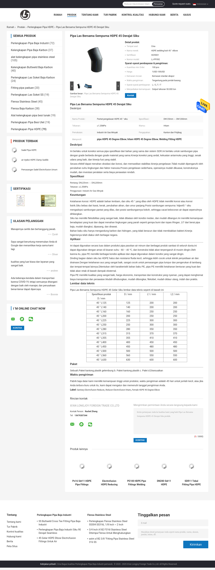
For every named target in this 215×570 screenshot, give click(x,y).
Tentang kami (89, 14)
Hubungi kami (157, 14)
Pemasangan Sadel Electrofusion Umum (39, 170)
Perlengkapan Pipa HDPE (41, 27)
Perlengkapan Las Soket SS (27, 94)
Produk (71, 14)
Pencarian (158, 4)
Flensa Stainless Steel (24, 101)
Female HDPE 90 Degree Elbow (146, 390)
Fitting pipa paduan (22, 87)
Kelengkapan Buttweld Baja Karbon (32, 67)
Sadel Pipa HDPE (28, 150)
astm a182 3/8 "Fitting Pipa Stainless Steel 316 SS (111, 540)
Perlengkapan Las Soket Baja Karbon (33, 77)
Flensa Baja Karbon (22, 108)
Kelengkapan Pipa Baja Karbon (29, 50)
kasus (187, 14)
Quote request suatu (181, 4)
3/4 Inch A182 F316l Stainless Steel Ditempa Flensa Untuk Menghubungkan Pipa (110, 531)
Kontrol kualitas (133, 14)
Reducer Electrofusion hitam (118, 390)
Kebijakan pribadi (48, 564)
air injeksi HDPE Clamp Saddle (34, 160)
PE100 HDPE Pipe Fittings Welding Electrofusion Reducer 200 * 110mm (136, 483)
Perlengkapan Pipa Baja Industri (30, 43)
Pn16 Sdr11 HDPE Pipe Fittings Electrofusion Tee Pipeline (81, 483)
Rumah (58, 14)
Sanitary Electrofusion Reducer (90, 390)
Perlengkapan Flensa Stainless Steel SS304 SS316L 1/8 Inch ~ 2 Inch (108, 523)
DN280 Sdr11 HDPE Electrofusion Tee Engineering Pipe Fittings (164, 483)
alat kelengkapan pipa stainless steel (33, 57)
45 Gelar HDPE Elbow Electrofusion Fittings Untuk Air (57, 540)
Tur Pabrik (110, 14)
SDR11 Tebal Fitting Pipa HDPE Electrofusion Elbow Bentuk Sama (191, 483)
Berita (174, 14)
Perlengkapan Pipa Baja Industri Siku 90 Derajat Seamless (60, 531)
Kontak (130, 95)
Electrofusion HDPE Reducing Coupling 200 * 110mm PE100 (109, 483)
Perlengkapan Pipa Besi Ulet (28, 122)
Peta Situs (12, 546)
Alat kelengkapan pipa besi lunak (30, 115)
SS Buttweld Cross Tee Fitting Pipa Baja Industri (59, 523)
